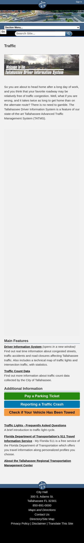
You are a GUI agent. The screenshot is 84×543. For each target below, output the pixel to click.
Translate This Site (60, 523)
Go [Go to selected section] (3, 31)
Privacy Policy (20, 523)
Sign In (79, 2)
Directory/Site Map (42, 519)
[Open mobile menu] (78, 7)
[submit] (68, 33)
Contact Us (42, 514)
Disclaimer (39, 523)
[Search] (39, 33)
